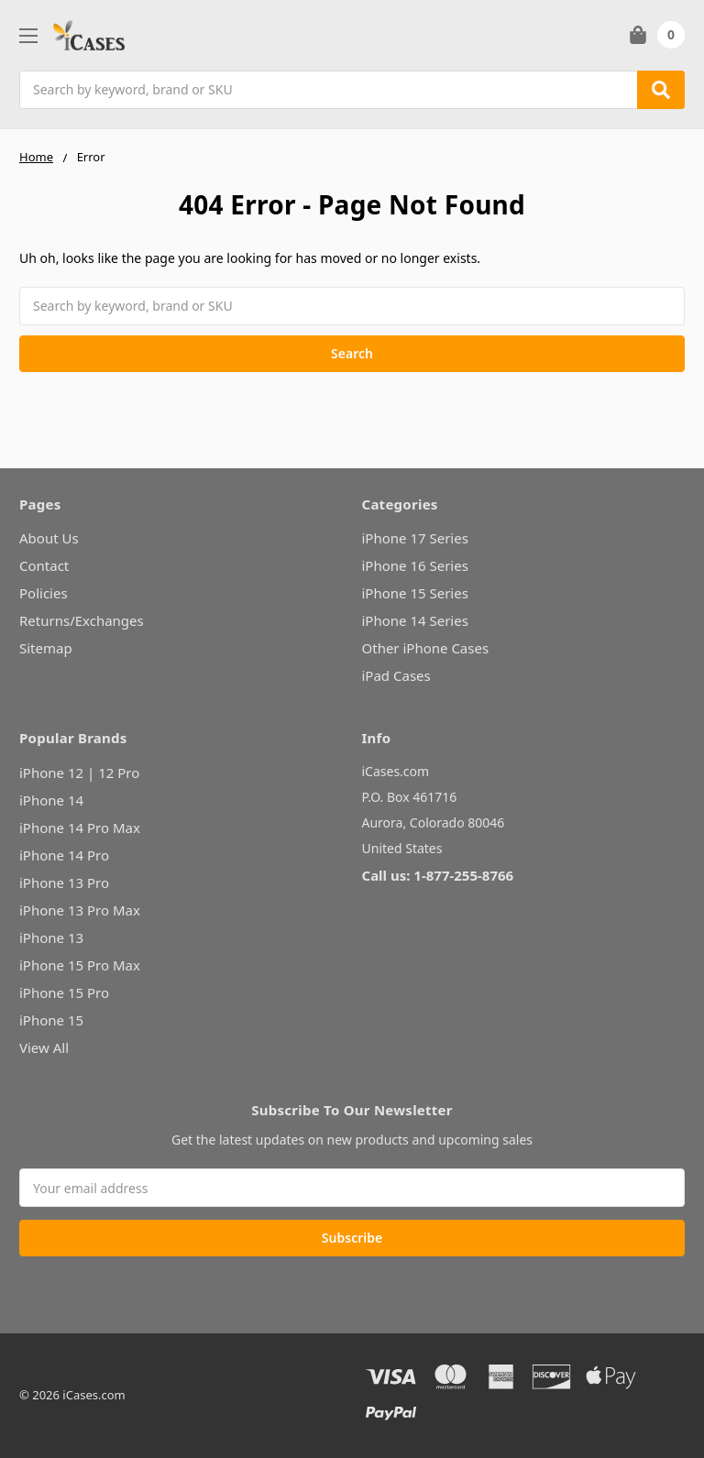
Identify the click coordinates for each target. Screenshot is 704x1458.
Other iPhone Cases (426, 648)
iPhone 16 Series (415, 565)
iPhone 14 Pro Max (79, 827)
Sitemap (45, 648)
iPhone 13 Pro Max (79, 910)
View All (44, 1047)
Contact (44, 565)
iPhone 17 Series (415, 538)
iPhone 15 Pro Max (79, 965)
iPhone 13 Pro (64, 882)
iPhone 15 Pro (64, 992)
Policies (43, 593)
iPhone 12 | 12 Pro (79, 772)
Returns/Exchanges (81, 620)
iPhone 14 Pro (64, 855)
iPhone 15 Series (415, 593)
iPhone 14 (51, 800)
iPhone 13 (51, 937)
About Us (49, 538)
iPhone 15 (51, 1020)
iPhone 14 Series (415, 620)
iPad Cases (396, 675)
